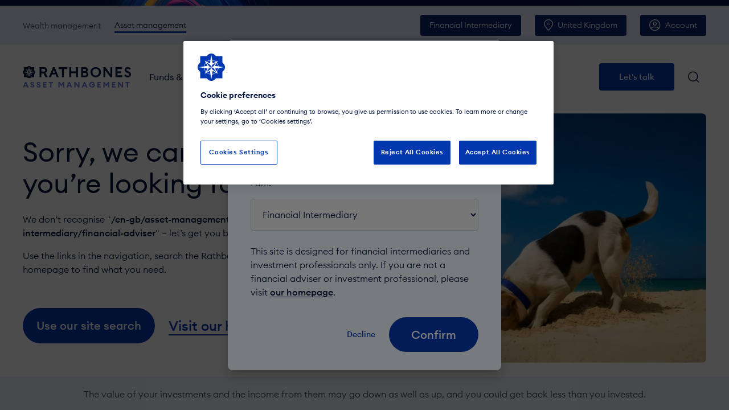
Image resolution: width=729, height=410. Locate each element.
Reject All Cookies (412, 152)
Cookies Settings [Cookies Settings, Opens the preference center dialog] (238, 152)
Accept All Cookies (497, 152)
